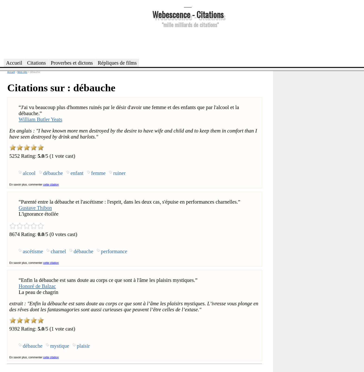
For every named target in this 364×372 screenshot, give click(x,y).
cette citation (51, 184)
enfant (77, 173)
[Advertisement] (187, 42)
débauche (53, 173)
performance (114, 251)
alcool (29, 173)
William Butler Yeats (40, 119)
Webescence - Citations (188, 14)
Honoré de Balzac (37, 286)
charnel (58, 251)
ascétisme (33, 251)
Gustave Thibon (35, 208)
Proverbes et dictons (72, 63)
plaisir (83, 346)
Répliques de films (117, 63)
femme (98, 173)
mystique (59, 346)
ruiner (119, 173)
